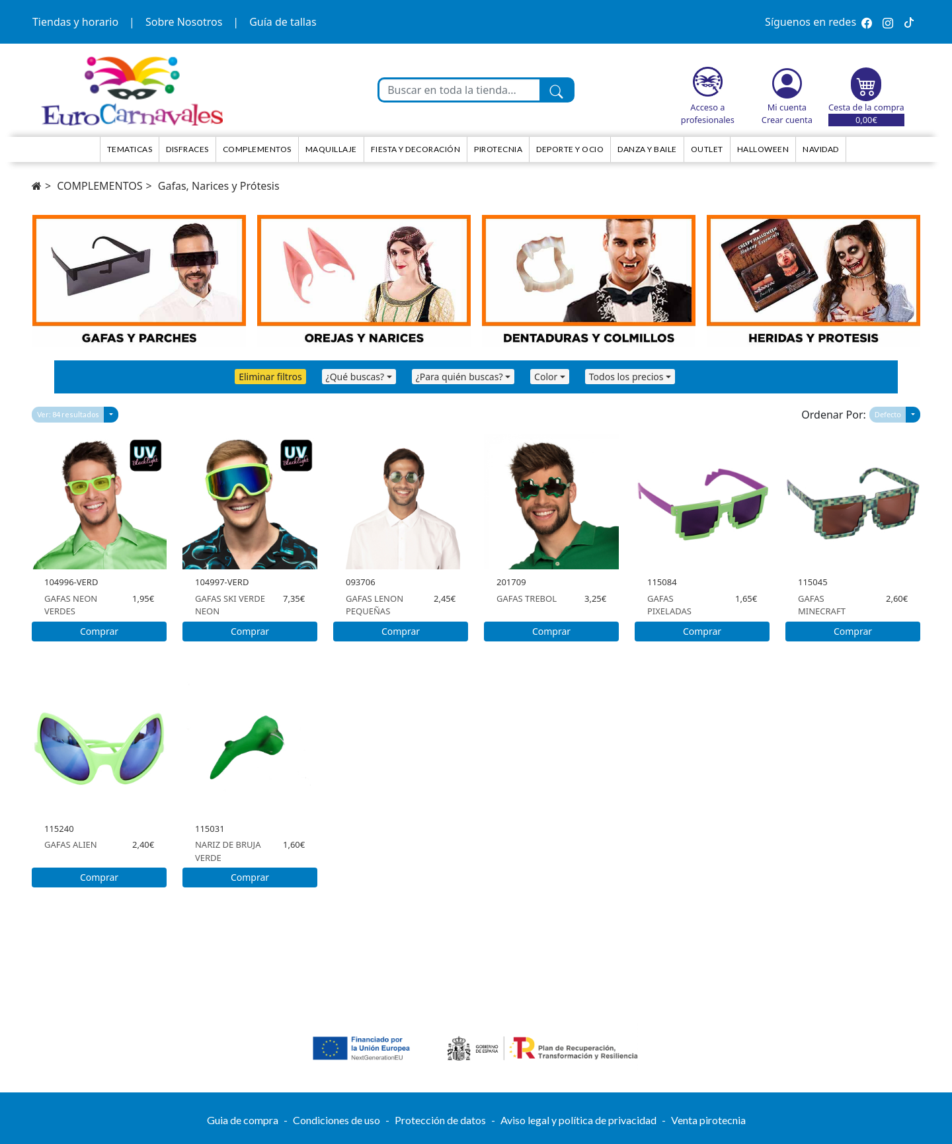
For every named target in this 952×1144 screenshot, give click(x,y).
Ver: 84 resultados (68, 414)
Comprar (99, 631)
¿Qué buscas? (355, 376)
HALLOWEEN (763, 149)
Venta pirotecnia (708, 1120)
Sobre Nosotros (183, 22)
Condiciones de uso (336, 1120)
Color (545, 376)
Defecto (888, 414)
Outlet (707, 149)
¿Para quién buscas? (459, 376)
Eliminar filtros (270, 376)
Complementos (257, 149)
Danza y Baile (647, 149)
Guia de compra (242, 1120)
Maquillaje (331, 149)
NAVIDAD (821, 149)
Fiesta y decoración (416, 149)
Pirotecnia (498, 149)
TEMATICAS (130, 149)
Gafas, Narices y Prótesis (219, 186)
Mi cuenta (787, 107)
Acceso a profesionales (707, 113)
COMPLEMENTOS (99, 186)
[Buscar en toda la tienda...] (459, 89)
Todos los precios (626, 376)
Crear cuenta (787, 120)
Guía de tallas (282, 22)
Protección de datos (440, 1120)
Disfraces (187, 149)
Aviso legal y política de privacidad (578, 1120)
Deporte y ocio (570, 149)
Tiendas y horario (75, 22)
